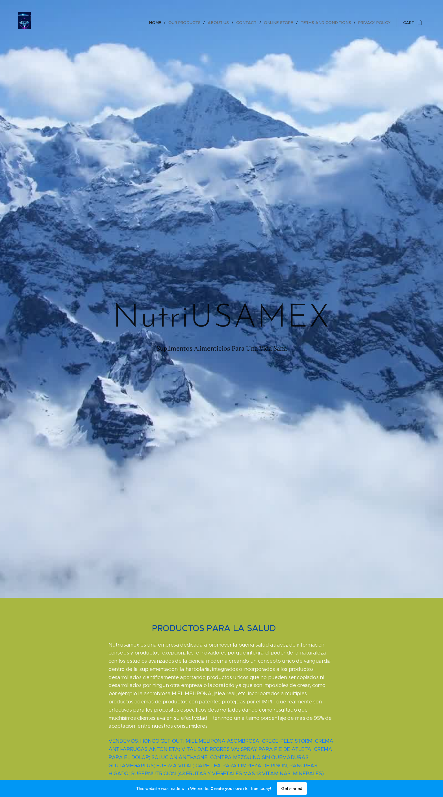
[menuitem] (157, 23)
